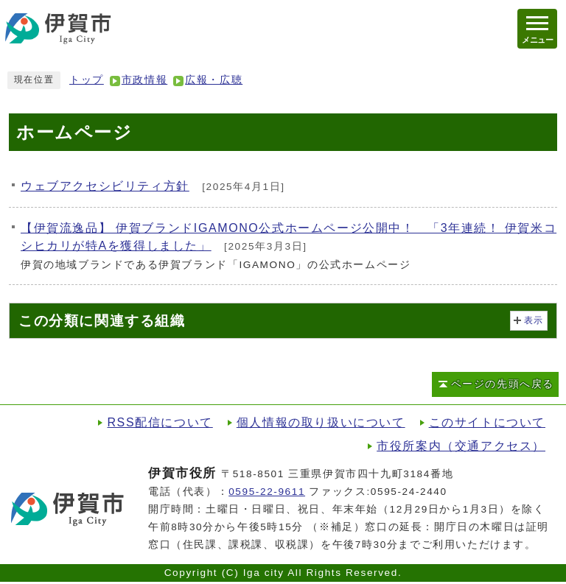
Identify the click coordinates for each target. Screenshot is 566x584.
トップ (86, 79)
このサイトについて (487, 422)
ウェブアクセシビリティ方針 (105, 186)
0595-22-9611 (266, 491)
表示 (534, 320)
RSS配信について (159, 422)
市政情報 (144, 79)
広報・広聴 (213, 79)
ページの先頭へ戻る (502, 384)
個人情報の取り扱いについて (321, 422)
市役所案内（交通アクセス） (461, 446)
